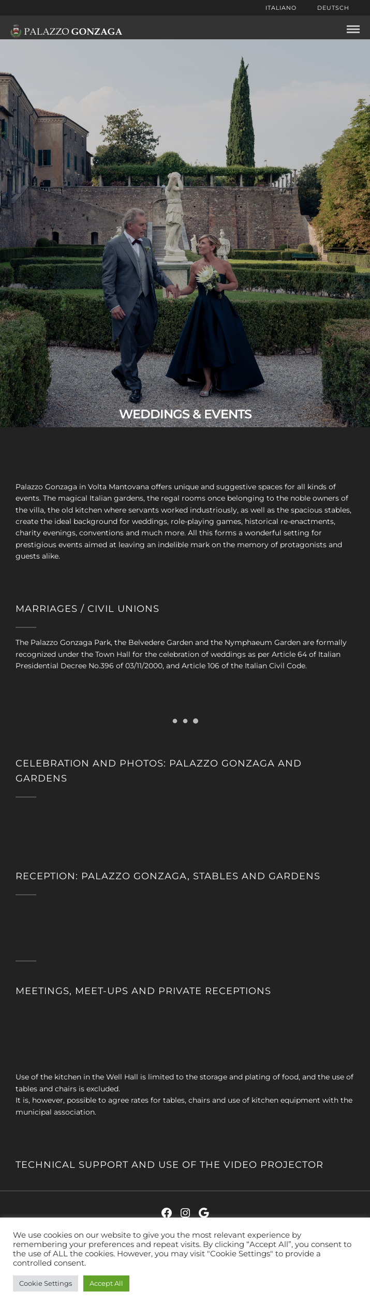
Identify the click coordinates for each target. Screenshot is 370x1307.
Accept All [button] (106, 1283)
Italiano (281, 7)
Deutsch (333, 7)
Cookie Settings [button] (45, 1283)
